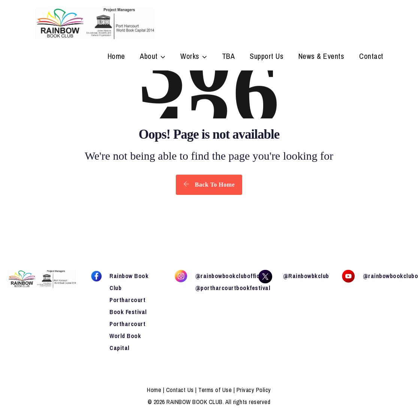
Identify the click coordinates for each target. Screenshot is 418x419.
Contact (371, 57)
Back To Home (209, 184)
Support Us (266, 57)
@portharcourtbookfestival (233, 288)
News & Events (321, 57)
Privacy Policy (254, 390)
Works (189, 57)
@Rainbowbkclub (306, 276)
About (149, 57)
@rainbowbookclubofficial (231, 276)
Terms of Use (215, 390)
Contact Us (180, 390)
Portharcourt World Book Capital (127, 336)
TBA (228, 57)
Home (116, 57)
